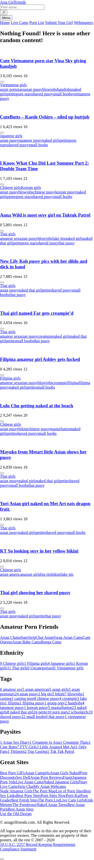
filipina (72, 383)
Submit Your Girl (59, 22)
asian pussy (33, 89)
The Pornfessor (24, 804)
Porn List (36, 22)
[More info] (2, 81)
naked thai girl (29, 290)
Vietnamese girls (13, 85)
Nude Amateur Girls (16, 791)
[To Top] (2, 859)
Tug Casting (36, 751)
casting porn (22, 698)
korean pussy (65, 192)
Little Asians (48, 747)
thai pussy (66, 243)
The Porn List (49, 800)
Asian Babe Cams (26, 642)
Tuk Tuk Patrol (60, 751)
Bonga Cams (51, 642)
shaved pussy (42, 94)
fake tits (58, 238)
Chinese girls (10, 187)
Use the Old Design (16, 814)
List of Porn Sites (70, 791)
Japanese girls (11, 136)
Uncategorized (40, 668)
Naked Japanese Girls (60, 782)
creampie (45, 336)
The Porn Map (44, 791)
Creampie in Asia (44, 742)
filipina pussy (32, 703)
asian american (12, 574)
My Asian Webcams (50, 786)
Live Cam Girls (72, 800)
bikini (23, 429)
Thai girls (8, 234)
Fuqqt (67, 777)
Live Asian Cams (29, 782)
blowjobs (49, 89)
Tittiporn (16, 751)
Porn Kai (73, 795)
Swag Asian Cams (67, 637)
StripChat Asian (41, 637)
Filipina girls (10, 378)
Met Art (67, 747)
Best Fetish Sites (24, 800)
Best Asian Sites (21, 809)
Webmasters (83, 22)
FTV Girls (27, 747)
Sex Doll (23, 777)
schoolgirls (78, 712)
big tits (45, 574)
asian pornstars (12, 89)
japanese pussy (30, 140)
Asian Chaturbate (14, 637)
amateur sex (9, 238)
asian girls (32, 574)
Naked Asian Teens (52, 804)
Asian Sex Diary (14, 742)
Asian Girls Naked (65, 773)
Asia (13, 2)
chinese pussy (44, 192)
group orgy (54, 703)
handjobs (64, 89)
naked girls (51, 140)
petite (11, 94)
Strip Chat (26, 786)
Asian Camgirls (37, 773)
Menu (6, 18)
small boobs (62, 94)
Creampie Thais (74, 742)
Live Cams (19, 22)
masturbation (60, 429)
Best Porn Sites (28, 795)
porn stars (24, 94)
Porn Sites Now (53, 795)
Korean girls (31, 187)
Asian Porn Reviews (46, 777)
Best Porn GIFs (12, 773)
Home (5, 22)
